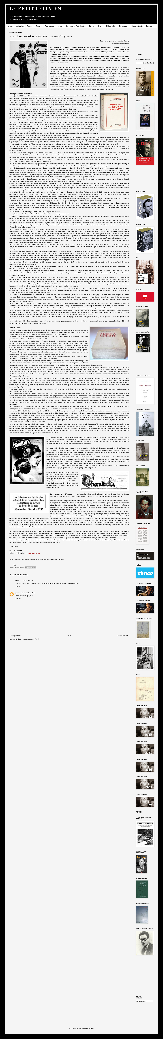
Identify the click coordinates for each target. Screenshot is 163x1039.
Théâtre (38, 26)
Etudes (91, 26)
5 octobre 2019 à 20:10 (28, 593)
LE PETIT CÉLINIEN (35, 9)
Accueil (10, 26)
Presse (29, 26)
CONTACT (139, 54)
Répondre (18, 586)
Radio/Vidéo (49, 26)
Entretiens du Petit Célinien (76, 26)
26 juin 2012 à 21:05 (26, 580)
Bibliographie (111, 26)
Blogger (91, 1028)
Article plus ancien (122, 636)
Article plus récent (15, 636)
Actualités (20, 26)
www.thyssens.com (33, 553)
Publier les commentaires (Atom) (28, 639)
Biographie (123, 26)
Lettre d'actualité (137, 26)
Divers (100, 26)
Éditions (149, 26)
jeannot (17, 593)
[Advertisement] (146, 40)
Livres (60, 26)
